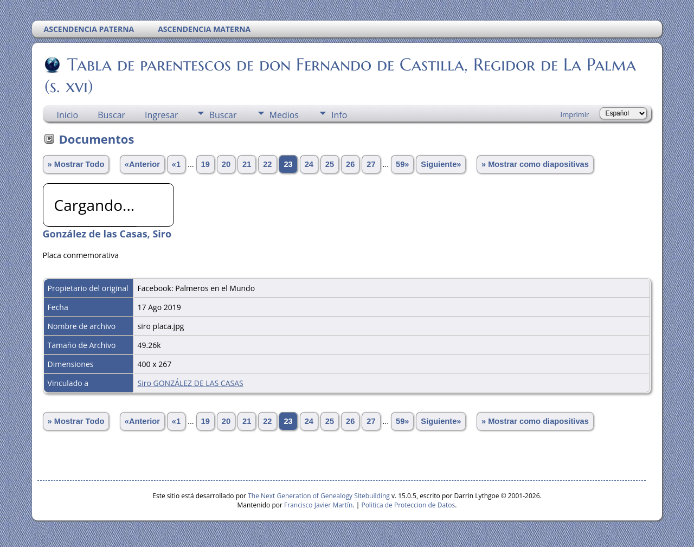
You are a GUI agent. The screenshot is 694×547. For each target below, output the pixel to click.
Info (339, 115)
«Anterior (142, 164)
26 (350, 164)
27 (371, 164)
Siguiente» (441, 164)
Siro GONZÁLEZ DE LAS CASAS (190, 383)
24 (309, 164)
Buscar (111, 115)
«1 (176, 164)
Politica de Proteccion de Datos (408, 505)
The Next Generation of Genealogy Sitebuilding (319, 495)
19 (205, 164)
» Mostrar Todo (76, 164)
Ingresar (161, 115)
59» (402, 164)
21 (246, 164)
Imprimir (575, 114)
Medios (284, 115)
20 (226, 164)
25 (329, 164)
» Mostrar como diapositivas (535, 164)
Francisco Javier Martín (318, 505)
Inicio (68, 115)
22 (267, 164)
